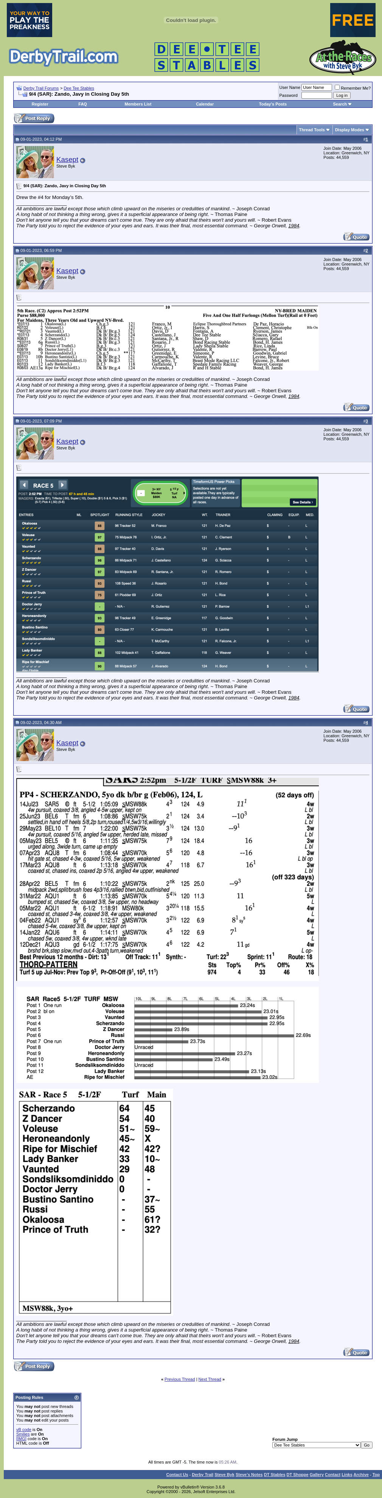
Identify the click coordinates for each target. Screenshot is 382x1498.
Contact (332, 1474)
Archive (361, 1474)
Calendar (205, 104)
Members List (137, 104)
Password (289, 95)
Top (376, 1474)
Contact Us (177, 1474)
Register (40, 104)
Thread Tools (312, 129)
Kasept (67, 159)
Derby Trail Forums (41, 88)
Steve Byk (224, 1474)
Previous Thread (180, 1379)
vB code (23, 1429)
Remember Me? (353, 88)
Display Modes (349, 129)
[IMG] (21, 1438)
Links (347, 1474)
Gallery (317, 1474)
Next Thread (210, 1379)
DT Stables (275, 1474)
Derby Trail (202, 1474)
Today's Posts (273, 104)
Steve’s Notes (249, 1474)
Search (340, 104)
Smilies (23, 1434)
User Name (290, 87)
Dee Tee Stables (79, 88)
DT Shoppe (298, 1474)
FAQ (82, 104)
